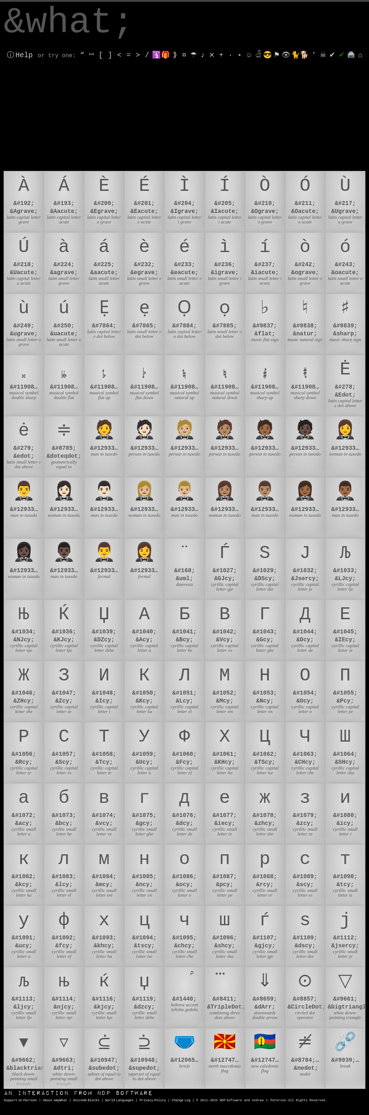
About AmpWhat (55, 1100)
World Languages (119, 1100)
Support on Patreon (20, 1100)
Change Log (181, 1100)
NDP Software (78, 1093)
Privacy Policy (153, 1100)
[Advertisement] (184, 116)
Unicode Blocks (86, 1100)
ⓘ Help (20, 55)
